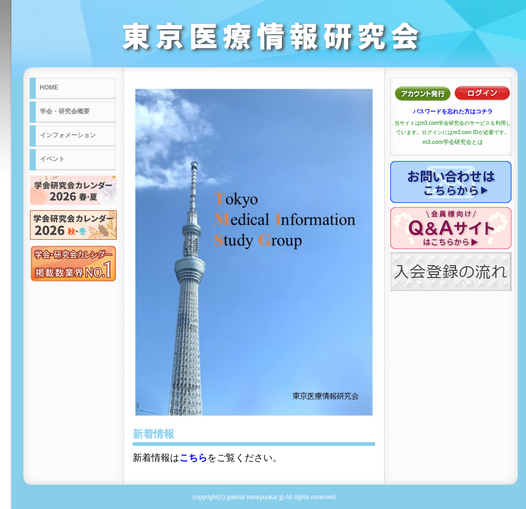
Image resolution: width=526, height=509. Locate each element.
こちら (193, 458)
